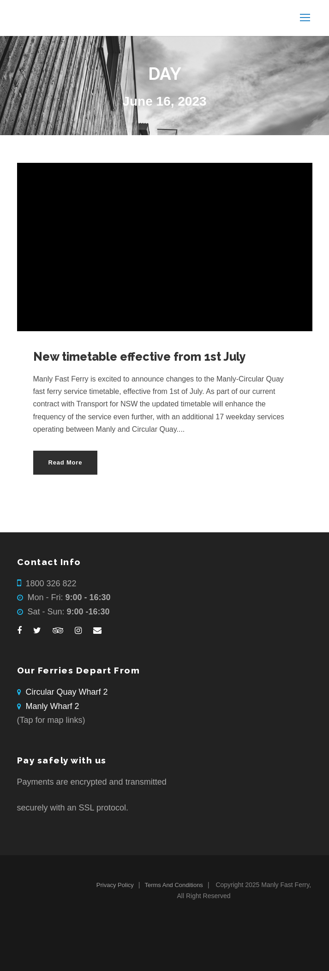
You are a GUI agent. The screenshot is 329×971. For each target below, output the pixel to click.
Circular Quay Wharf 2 (67, 692)
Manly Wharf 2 (52, 706)
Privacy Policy (115, 885)
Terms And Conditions (173, 885)
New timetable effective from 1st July (139, 356)
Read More (65, 462)
